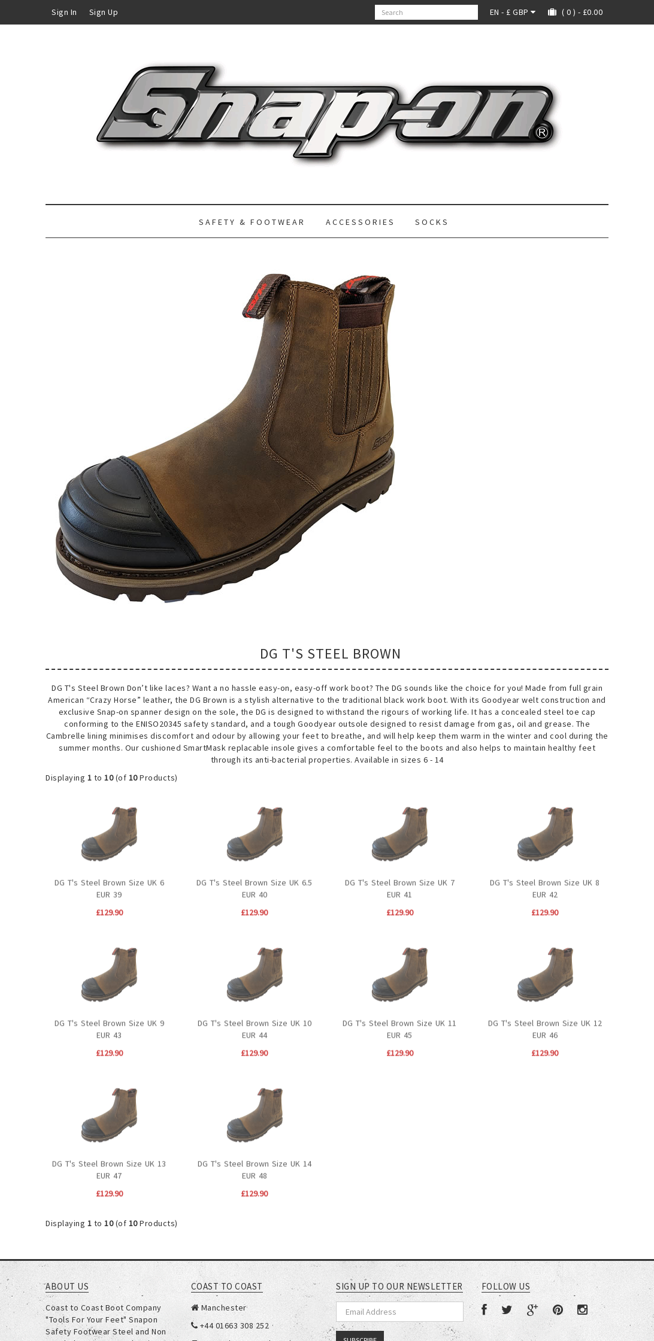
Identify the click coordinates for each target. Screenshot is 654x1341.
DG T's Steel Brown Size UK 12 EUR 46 (545, 1021)
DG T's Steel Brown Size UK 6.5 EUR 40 (254, 881)
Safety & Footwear (252, 222)
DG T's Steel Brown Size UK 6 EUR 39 (109, 881)
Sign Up (104, 12)
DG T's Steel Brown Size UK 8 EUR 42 (545, 881)
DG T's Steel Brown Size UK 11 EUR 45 (399, 1021)
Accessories (360, 222)
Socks (432, 222)
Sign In (64, 12)
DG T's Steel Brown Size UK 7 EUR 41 (400, 881)
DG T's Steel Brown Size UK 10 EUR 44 (254, 1021)
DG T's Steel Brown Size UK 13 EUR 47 (109, 1162)
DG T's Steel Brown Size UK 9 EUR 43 (109, 1021)
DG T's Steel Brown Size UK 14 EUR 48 (254, 1162)
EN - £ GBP (513, 12)
